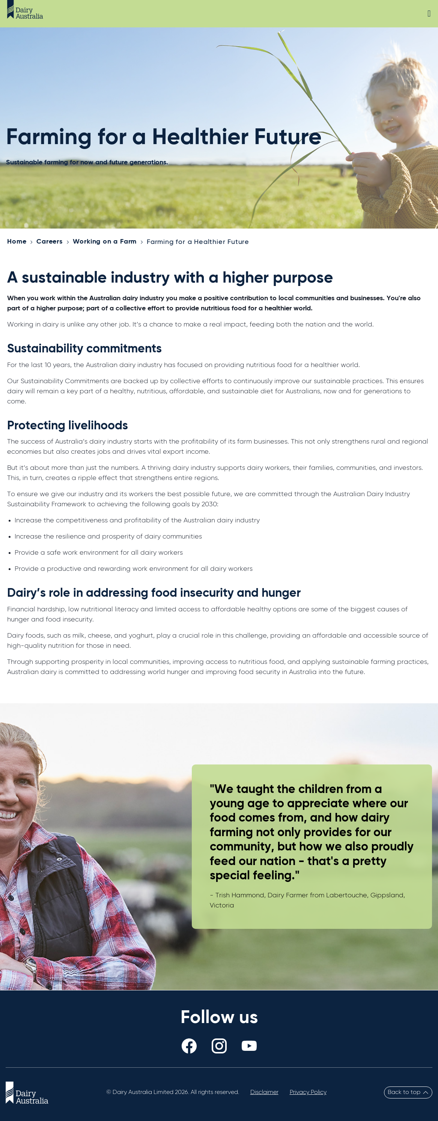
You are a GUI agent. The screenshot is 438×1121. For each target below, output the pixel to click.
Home (16, 241)
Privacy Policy (308, 1092)
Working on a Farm (105, 241)
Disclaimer (264, 1092)
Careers (49, 241)
